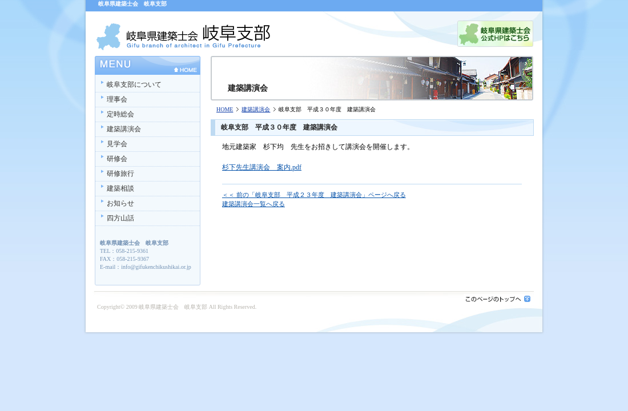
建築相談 (120, 188)
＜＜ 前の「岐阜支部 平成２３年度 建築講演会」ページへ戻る (314, 194)
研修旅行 (120, 174)
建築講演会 (255, 109)
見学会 (117, 144)
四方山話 (120, 218)
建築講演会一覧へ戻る (253, 203)
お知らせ (120, 203)
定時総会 (120, 114)
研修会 (117, 159)
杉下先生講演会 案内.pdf (261, 167)
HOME (224, 109)
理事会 (117, 99)
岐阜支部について (134, 84)
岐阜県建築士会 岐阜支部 (173, 307)
